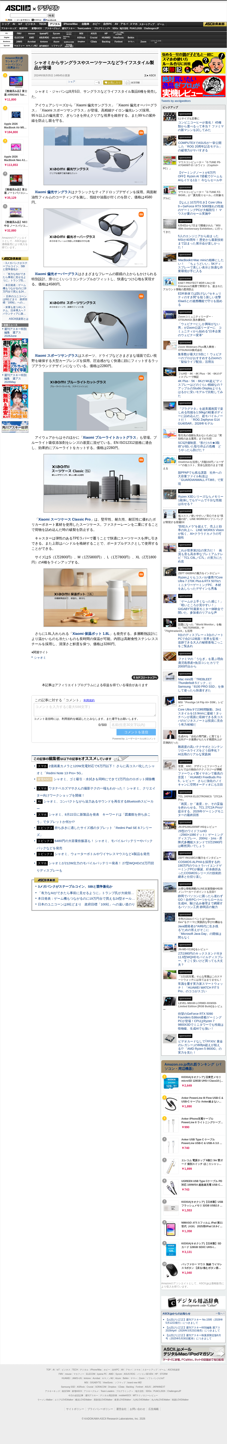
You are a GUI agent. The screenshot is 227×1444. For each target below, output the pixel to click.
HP (106, 33)
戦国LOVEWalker (180, 1400)
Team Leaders (107, 1391)
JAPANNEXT (44, 45)
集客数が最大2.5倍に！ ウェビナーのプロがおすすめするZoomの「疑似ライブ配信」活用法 (200, 357)
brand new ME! (134, 1382)
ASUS (94, 33)
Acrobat (32, 42)
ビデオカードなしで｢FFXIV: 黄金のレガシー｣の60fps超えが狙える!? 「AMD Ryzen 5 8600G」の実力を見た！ (200, 1047)
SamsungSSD (66, 37)
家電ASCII (37, 28)
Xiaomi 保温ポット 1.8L (90, 633)
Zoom (143, 42)
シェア (71, 81)
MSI (81, 33)
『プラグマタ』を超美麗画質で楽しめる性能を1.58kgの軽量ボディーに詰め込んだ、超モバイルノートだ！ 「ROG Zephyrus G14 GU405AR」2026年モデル (200, 416)
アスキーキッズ (8, 28)
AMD (31, 37)
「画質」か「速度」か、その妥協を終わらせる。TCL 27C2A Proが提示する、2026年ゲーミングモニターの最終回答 (201, 809)
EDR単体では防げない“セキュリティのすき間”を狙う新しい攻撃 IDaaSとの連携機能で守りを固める (201, 299)
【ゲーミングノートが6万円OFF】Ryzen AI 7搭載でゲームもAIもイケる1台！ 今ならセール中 (200, 176)
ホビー (96, 24)
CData (94, 42)
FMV (19, 33)
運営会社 (121, 1409)
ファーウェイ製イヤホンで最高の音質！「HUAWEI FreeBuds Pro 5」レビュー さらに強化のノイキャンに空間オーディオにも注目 (200, 779)
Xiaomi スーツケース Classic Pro (64, 519)
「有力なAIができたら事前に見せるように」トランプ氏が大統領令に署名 (91, 893)
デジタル (46, 8)
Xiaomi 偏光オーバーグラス (56, 274)
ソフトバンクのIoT (156, 41)
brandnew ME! (69, 46)
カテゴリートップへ (145, 677)
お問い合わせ (137, 1409)
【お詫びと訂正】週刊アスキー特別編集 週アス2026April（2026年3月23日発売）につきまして (193, 1329)
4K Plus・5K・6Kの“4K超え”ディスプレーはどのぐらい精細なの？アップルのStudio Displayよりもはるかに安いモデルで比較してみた (200, 388)
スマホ (133, 24)
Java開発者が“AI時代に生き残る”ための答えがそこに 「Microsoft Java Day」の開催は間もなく (199, 932)
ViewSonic (118, 37)
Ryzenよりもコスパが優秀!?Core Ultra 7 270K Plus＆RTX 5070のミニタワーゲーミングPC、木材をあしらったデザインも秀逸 (200, 583)
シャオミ (40, 657)
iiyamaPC (44, 33)
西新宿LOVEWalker (103, 1400)
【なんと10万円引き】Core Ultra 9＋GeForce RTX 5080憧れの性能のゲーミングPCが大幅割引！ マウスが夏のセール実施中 (201, 208)
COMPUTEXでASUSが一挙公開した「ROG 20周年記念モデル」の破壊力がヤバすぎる (200, 146)
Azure (57, 42)
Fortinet (118, 42)
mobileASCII (125, 1395)
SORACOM (100, 1387)
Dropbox (81, 42)
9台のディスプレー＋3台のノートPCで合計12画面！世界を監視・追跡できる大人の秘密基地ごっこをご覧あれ (200, 640)
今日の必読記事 (75, 1395)
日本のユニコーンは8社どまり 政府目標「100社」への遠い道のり (86, 904)
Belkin (131, 37)
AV (116, 24)
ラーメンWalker (45, 1400)
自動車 (85, 24)
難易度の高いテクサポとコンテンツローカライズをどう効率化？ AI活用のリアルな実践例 (201, 750)
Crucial (93, 37)
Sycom (56, 33)
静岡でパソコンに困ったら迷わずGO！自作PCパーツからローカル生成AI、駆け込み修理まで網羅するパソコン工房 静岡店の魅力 (200, 901)
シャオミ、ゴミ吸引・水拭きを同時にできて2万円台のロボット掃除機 (104, 779)
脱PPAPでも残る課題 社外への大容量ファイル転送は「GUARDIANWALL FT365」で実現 (200, 478)
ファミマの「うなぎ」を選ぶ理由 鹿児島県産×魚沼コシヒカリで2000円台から (202, 662)
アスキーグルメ (52, 28)
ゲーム (160, 24)
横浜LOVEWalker (83, 1400)
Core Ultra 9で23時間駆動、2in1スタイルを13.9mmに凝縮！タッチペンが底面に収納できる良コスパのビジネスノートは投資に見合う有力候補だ (200, 717)
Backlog (106, 42)
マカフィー (19, 46)
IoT (20, 24)
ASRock (81, 37)
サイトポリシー (75, 1409)
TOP (48, 1370)
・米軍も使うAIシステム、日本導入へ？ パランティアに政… (14, 310)
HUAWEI (106, 37)
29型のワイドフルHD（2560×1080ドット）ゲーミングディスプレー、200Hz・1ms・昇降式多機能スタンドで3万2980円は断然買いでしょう (200, 838)
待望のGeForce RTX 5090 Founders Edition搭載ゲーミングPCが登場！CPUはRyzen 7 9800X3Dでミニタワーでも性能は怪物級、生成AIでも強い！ (201, 1021)
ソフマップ (56, 46)
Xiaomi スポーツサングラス (56, 355)
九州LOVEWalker (141, 1400)
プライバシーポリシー (100, 1409)
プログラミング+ (102, 28)
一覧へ (219, 1313)
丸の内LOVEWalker (160, 1400)
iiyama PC (102, 1374)
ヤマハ (131, 42)
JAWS (19, 42)
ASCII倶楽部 (215, 24)
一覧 (98, 82)
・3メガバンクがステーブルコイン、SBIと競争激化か (15, 266)
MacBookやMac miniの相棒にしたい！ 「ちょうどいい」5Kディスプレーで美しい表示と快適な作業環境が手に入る (201, 265)
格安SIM (23, 28)
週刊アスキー (68, 28)
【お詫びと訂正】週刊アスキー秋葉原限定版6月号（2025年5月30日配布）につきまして (193, 1337)
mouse (31, 33)
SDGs (115, 28)
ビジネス (30, 24)
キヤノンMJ (31, 46)
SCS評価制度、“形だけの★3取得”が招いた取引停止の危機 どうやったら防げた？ (199, 446)
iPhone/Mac (71, 24)
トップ (5, 24)
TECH (42, 24)
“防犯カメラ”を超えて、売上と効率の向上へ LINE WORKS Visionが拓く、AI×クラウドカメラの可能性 (201, 532)
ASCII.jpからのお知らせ (176, 1313)
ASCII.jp (18, 8)
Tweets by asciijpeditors (176, 100)
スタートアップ (146, 24)
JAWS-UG (77, 1378)
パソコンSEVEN (69, 33)
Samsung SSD (68, 1387)
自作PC (107, 24)
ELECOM (19, 37)
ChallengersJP (151, 28)
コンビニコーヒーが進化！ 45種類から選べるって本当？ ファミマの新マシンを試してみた (201, 126)
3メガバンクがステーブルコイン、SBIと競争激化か (75, 886)
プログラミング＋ (124, 1391)
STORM (163, 1374)
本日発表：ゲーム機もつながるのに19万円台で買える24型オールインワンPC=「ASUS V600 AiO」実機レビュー (119, 898)
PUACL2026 (136, 28)
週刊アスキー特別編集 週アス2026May (15, 378)
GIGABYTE (56, 38)
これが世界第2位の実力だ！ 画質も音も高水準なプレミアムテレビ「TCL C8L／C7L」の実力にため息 (200, 556)
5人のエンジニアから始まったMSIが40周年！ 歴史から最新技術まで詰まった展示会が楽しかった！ (200, 241)
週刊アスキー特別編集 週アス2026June (15, 332)
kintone (44, 42)
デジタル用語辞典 (108, 1395)
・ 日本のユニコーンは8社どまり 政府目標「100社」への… (15, 299)
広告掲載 (153, 1409)
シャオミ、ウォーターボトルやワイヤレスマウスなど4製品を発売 (102, 854)
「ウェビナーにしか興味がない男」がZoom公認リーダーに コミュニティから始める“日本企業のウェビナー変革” (200, 329)
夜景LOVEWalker (122, 1400)
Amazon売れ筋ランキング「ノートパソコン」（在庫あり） (14, 63)
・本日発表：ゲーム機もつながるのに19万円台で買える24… (14, 288)
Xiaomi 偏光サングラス (53, 192)
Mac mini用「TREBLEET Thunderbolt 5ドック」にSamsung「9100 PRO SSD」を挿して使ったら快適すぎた (201, 685)
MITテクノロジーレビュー (145, 1395)
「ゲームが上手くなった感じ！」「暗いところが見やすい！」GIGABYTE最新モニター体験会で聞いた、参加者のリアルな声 (200, 607)
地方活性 (124, 28)
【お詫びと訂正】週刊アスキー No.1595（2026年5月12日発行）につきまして (194, 1321)
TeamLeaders (84, 28)
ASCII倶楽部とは (18, 318)
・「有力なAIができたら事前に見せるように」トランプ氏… (14, 277)
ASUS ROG (44, 37)
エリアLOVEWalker (64, 1400)
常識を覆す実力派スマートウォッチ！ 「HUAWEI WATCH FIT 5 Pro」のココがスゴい (200, 987)
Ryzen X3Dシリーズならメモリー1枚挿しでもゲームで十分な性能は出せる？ (200, 500)
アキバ (124, 24)
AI (14, 24)
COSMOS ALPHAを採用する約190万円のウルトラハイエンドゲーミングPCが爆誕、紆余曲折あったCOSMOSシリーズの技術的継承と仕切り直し (200, 869)
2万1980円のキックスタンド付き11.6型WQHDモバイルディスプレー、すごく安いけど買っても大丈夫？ (200, 959)
